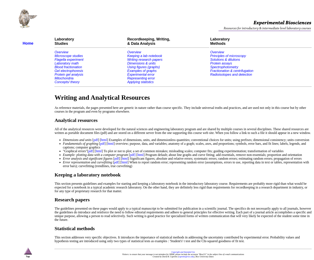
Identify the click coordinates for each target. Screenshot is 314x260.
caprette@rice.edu (186, 256)
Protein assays (221, 63)
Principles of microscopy (228, 56)
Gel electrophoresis (68, 71)
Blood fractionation (68, 67)
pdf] (133, 155)
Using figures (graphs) (143, 67)
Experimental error (141, 74)
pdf (95, 140)
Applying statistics (140, 82)
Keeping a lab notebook (144, 56)
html (104, 140)
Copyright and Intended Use (183, 252)
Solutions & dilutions (225, 59)
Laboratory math (66, 63)
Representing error (141, 78)
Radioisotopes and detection (231, 74)
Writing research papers (145, 59)
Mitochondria (64, 78)
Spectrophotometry (224, 67)
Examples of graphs (142, 71)
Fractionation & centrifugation (231, 71)
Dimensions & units (141, 63)
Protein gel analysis (68, 74)
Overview (61, 52)
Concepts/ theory (67, 82)
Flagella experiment (68, 59)
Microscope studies (68, 56)
